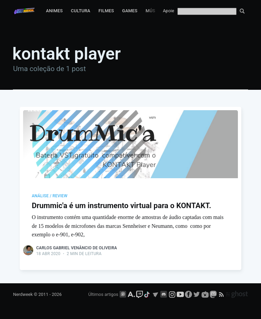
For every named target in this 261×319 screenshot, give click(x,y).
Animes (54, 10)
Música (153, 10)
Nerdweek (23, 294)
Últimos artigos (103, 294)
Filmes (106, 10)
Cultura (80, 10)
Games (129, 10)
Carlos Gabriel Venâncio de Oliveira (76, 248)
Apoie (168, 10)
